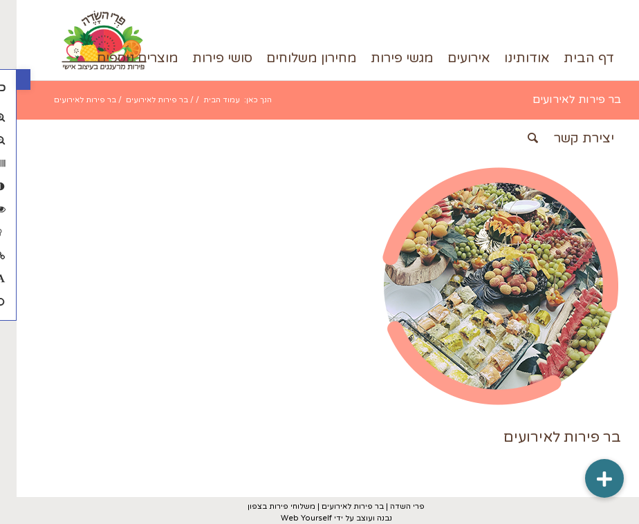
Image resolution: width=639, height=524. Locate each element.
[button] (7, 79)
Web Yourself (289, 518)
